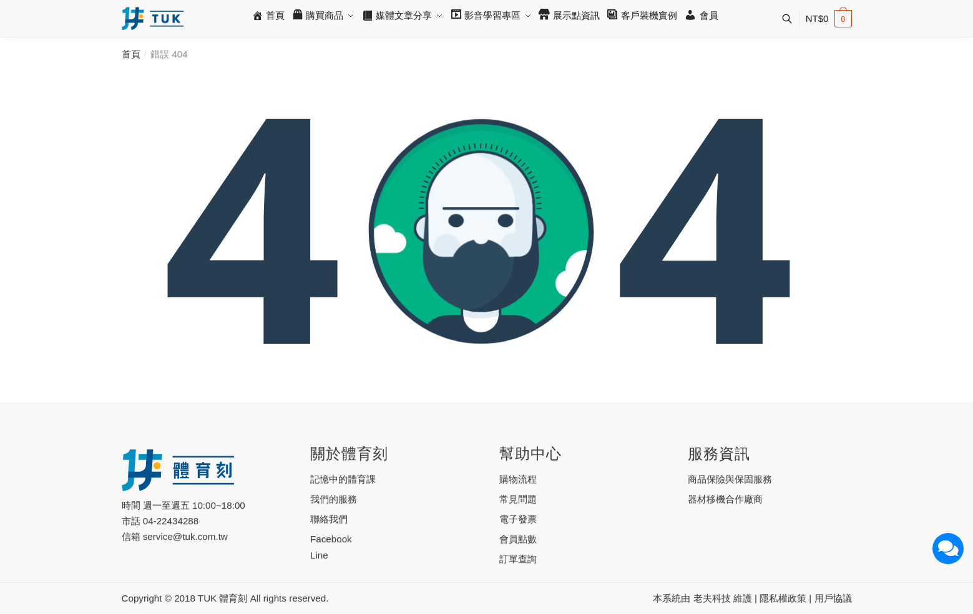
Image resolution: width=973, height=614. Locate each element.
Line (319, 555)
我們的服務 (333, 499)
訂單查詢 (518, 559)
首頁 (131, 54)
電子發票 (518, 519)
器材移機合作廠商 (725, 499)
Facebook (331, 539)
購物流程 (518, 479)
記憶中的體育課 (343, 479)
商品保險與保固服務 (730, 479)
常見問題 (518, 499)
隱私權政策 (783, 598)
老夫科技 (712, 598)
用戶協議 (833, 598)
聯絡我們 (329, 519)
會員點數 (518, 539)
